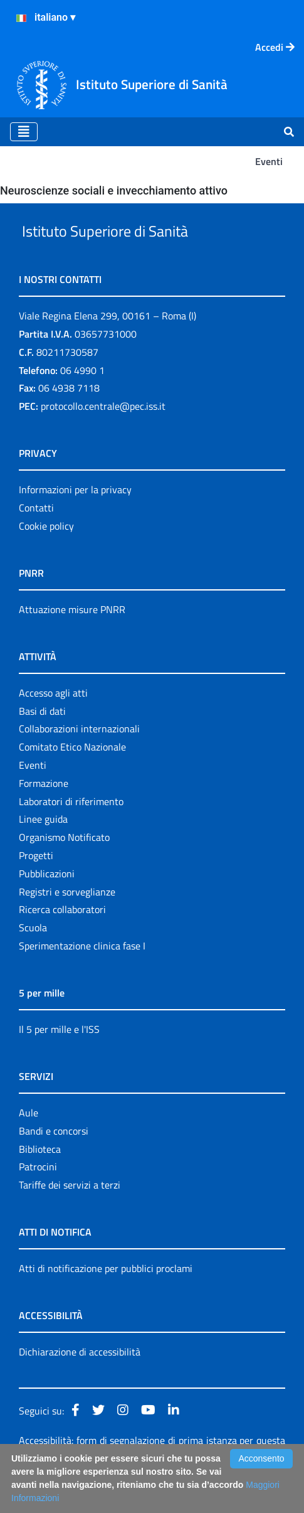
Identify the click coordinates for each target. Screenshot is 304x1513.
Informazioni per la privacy (75, 518)
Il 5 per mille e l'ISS (59, 1058)
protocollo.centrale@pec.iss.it (103, 434)
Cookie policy (46, 554)
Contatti (36, 536)
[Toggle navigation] (24, 131)
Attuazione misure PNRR (72, 638)
